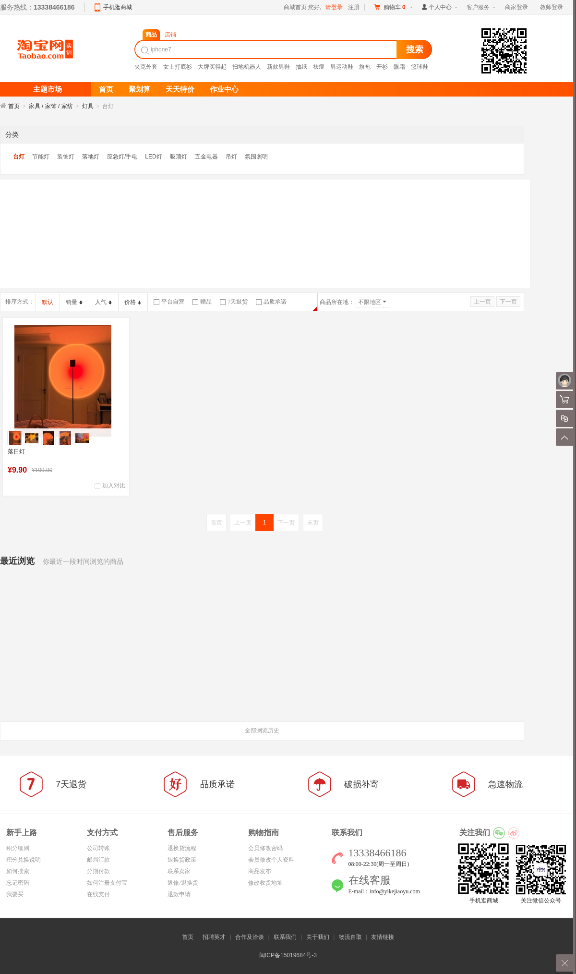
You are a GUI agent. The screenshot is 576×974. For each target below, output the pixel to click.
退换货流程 (182, 848)
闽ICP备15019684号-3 (288, 955)
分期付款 (98, 871)
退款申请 (179, 894)
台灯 (18, 156)
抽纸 (301, 66)
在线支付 (98, 894)
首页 (14, 106)
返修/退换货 (183, 882)
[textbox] (266, 49)
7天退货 (234, 301)
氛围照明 (256, 156)
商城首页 (295, 7)
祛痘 (318, 66)
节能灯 (40, 156)
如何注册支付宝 (107, 882)
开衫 (382, 66)
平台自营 (169, 301)
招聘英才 (214, 937)
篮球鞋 (419, 66)
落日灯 (16, 451)
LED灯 (153, 156)
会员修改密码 (265, 848)
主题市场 (47, 89)
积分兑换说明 (23, 859)
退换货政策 (182, 859)
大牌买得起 (212, 66)
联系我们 (285, 937)
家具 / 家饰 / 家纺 (51, 106)
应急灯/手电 (122, 156)
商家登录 (516, 7)
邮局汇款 (98, 859)
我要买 (15, 894)
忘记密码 (17, 882)
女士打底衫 (177, 66)
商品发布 (259, 871)
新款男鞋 (278, 66)
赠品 (202, 301)
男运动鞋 (341, 66)
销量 (74, 302)
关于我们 (317, 937)
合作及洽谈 (249, 937)
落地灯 (90, 156)
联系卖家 (179, 871)
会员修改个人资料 (271, 859)
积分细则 (17, 848)
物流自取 (350, 937)
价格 (132, 302)
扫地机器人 (246, 66)
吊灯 (231, 156)
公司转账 (98, 848)
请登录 (334, 7)
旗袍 (365, 66)
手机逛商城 (117, 7)
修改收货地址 (265, 882)
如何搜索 (17, 871)
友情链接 (382, 937)
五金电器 (206, 156)
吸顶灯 (178, 156)
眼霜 (399, 66)
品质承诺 (271, 301)
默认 (47, 302)
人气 (103, 302)
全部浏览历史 (262, 730)
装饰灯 (65, 156)
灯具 (88, 106)
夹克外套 (145, 66)
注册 (354, 7)
